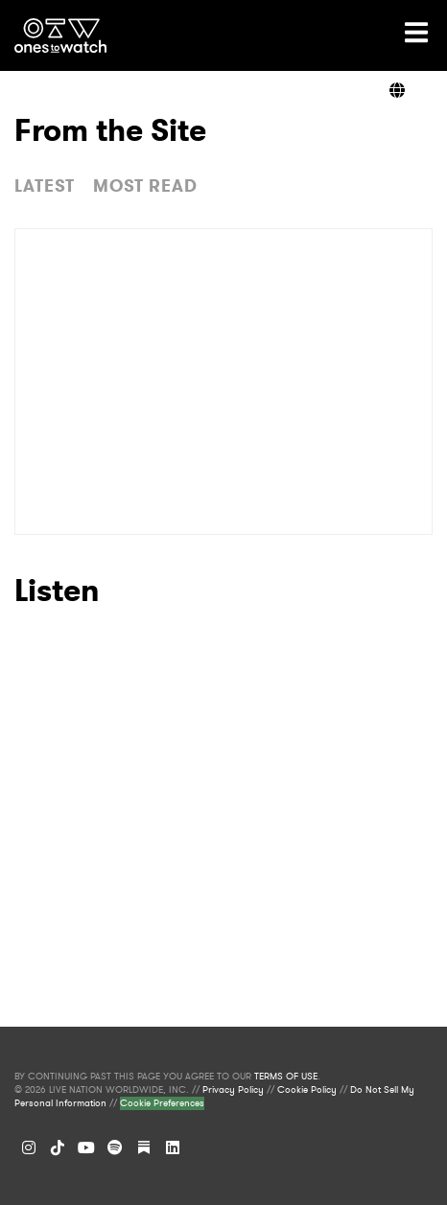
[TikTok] (57, 1147)
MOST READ (145, 186)
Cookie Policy (307, 1090)
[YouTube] (86, 1147)
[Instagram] (28, 1147)
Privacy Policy (233, 1090)
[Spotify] (115, 1147)
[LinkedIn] (172, 1147)
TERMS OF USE (286, 1076)
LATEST (44, 186)
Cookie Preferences (162, 1103)
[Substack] (143, 1147)
